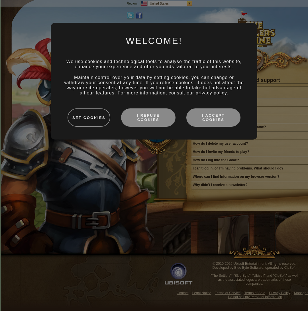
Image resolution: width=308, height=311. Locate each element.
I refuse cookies (148, 117)
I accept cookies (213, 117)
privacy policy (211, 92)
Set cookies (88, 118)
